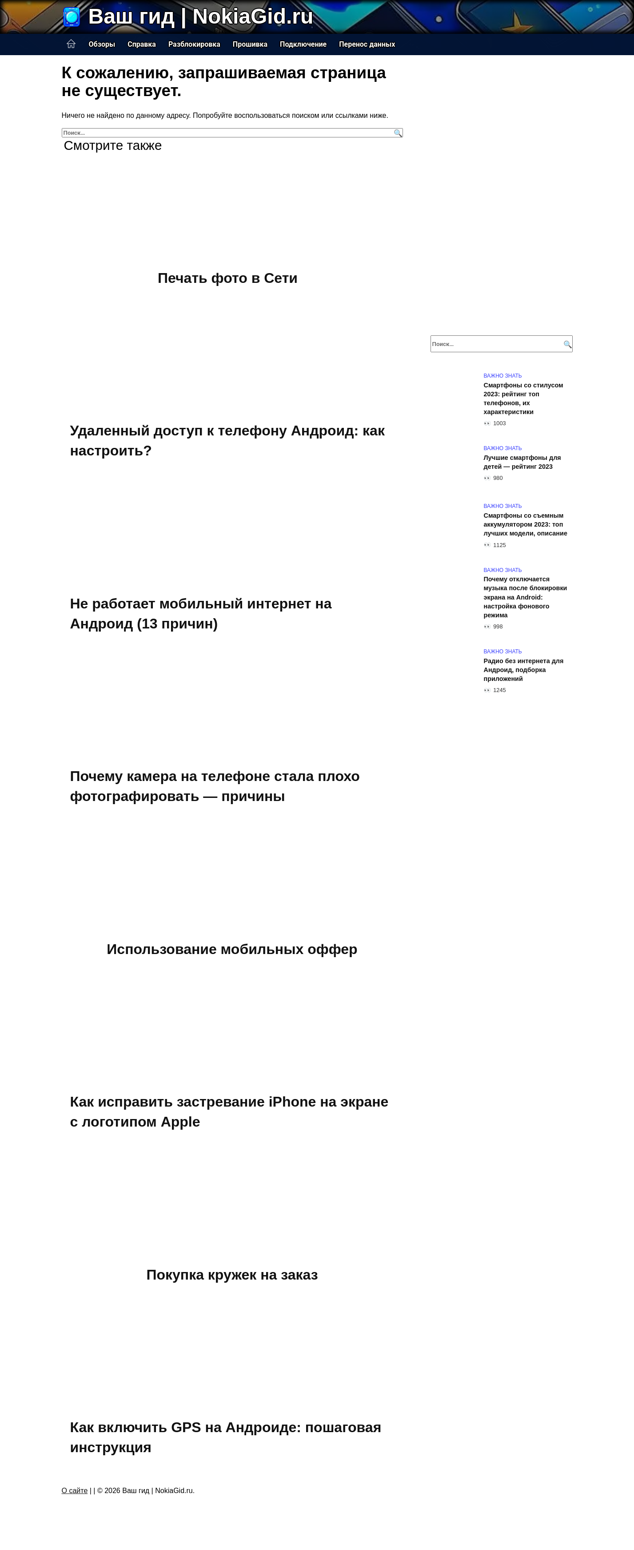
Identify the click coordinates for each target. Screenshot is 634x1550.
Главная (71, 44)
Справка (142, 44)
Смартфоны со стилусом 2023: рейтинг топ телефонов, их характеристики (523, 398)
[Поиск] (397, 132)
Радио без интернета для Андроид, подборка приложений (524, 669)
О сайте (75, 1490)
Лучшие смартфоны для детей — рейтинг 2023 (522, 462)
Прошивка (250, 44)
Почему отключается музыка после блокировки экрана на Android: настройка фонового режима (525, 597)
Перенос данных (367, 44)
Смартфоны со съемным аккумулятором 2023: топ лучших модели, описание (525, 524)
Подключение (303, 44)
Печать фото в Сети (228, 278)
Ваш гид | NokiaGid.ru (201, 16)
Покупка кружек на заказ (232, 1275)
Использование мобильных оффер (232, 949)
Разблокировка (194, 44)
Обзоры (102, 44)
